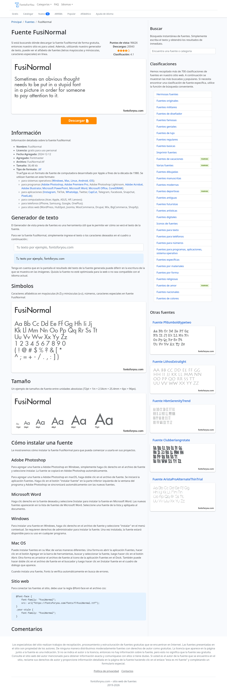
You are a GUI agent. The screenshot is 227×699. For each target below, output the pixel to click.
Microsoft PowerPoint (55, 188)
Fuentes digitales (167, 217)
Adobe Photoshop (52, 184)
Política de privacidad (106, 671)
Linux (74, 180)
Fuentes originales (167, 100)
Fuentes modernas (168, 184)
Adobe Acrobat (134, 184)
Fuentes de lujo (166, 133)
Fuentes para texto (168, 230)
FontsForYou (24, 5)
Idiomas (66, 4)
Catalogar (28, 13)
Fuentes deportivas (168, 191)
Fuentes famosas (167, 120)
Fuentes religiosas (167, 279)
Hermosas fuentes (167, 94)
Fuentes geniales (166, 126)
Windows (57, 180)
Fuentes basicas (166, 146)
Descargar (79, 120)
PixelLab (26, 196)
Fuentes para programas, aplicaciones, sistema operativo (179, 251)
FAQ (56, 4)
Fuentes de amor (167, 285)
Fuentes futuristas (167, 204)
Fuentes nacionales (168, 292)
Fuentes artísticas (167, 210)
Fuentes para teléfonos (170, 236)
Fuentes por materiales (170, 266)
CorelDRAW (115, 188)
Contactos (127, 671)
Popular (71, 13)
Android (83, 180)
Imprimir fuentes (167, 152)
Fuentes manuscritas (169, 178)
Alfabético (86, 13)
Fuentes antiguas (167, 197)
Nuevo (44, 13)
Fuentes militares (167, 107)
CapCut (92, 192)
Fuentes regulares (167, 139)
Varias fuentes (165, 165)
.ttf (39, 169)
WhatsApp (72, 192)
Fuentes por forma (168, 272)
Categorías (43, 4)
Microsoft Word (78, 188)
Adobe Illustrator (31, 188)
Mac (66, 180)
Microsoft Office (98, 188)
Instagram (49, 192)
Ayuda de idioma (104, 13)
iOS (91, 180)
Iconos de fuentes (167, 223)
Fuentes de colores (168, 298)
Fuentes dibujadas (167, 172)
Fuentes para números (170, 243)
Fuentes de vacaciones (170, 159)
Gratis (15, 13)
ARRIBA (58, 13)
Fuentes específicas (168, 259)
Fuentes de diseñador (169, 113)
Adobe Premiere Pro (76, 184)
